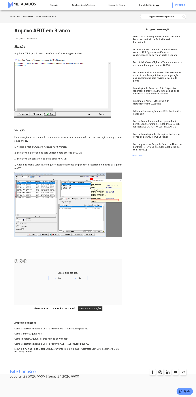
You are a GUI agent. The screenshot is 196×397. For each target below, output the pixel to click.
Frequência (28, 16)
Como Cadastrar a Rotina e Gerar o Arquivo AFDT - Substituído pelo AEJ (51, 328)
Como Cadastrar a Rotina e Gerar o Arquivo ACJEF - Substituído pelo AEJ (51, 343)
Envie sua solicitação (90, 308)
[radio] (58, 278)
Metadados (15, 16)
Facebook (16, 261)
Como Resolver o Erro (46, 16)
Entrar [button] (180, 5)
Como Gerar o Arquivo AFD (28, 333)
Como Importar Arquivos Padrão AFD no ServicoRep (41, 338)
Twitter (21, 261)
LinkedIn (25, 261)
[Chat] (185, 391)
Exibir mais (137, 155)
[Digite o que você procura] (163, 16)
